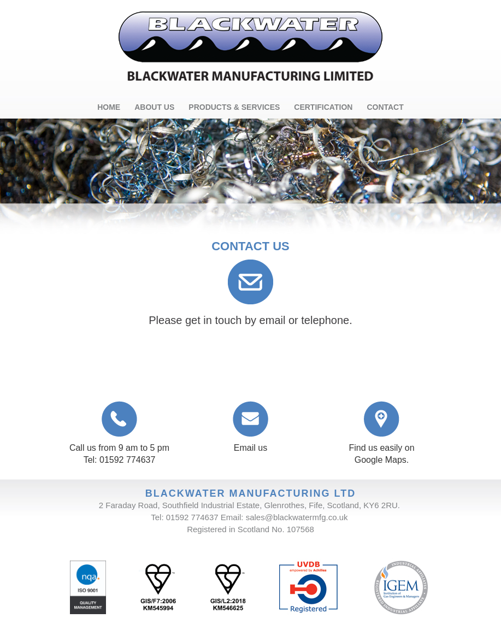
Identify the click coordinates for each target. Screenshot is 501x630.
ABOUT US (154, 107)
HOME (108, 107)
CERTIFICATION (323, 107)
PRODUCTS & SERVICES (234, 107)
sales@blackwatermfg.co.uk (297, 517)
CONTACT (385, 107)
